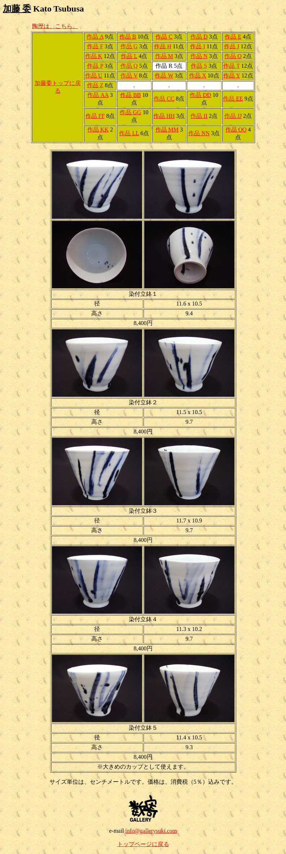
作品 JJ (233, 116)
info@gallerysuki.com (151, 831)
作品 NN (199, 133)
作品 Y (231, 75)
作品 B (127, 37)
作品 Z (95, 85)
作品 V (128, 75)
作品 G (129, 46)
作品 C (163, 37)
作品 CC (164, 98)
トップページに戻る (143, 844)
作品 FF (95, 116)
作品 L (129, 56)
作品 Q (129, 66)
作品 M (164, 56)
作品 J (231, 46)
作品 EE (233, 98)
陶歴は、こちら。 (55, 26)
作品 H (162, 46)
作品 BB (130, 95)
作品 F (95, 46)
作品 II (198, 116)
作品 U (93, 75)
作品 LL (129, 133)
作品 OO (236, 129)
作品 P (95, 66)
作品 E (233, 37)
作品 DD (200, 95)
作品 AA (97, 95)
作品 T (231, 66)
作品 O (233, 56)
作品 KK (98, 129)
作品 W (164, 75)
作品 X (197, 75)
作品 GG (130, 112)
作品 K (93, 56)
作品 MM (167, 129)
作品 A (95, 37)
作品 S (199, 66)
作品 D (199, 37)
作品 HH (164, 116)
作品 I (197, 46)
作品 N (199, 56)
